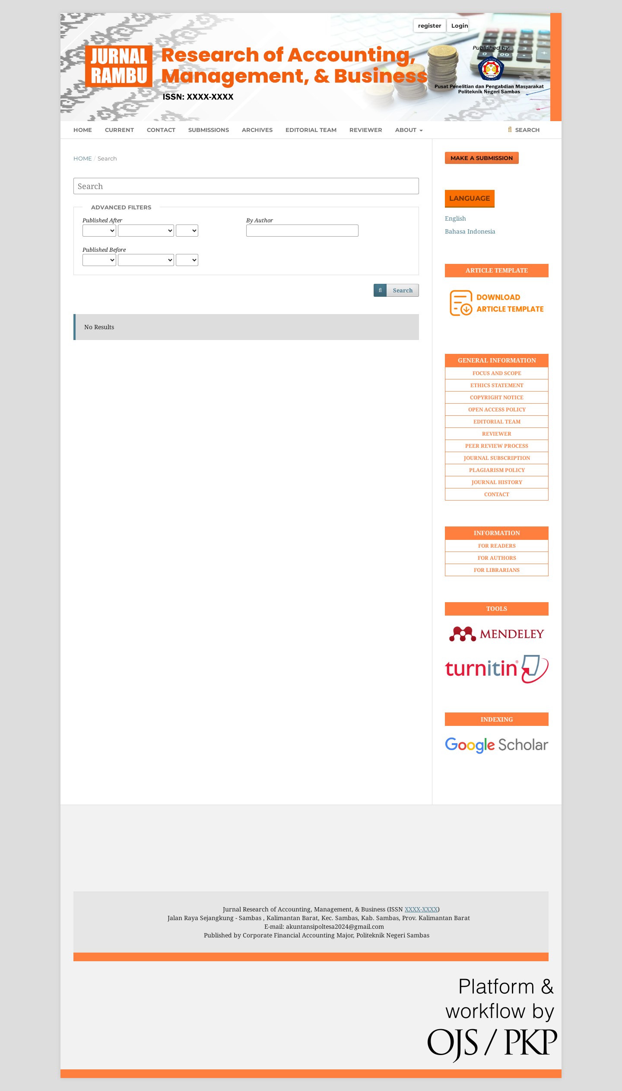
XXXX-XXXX (421, 909)
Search (527, 129)
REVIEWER (365, 129)
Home (82, 158)
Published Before (104, 249)
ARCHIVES (257, 129)
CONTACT (161, 129)
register (429, 25)
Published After (102, 220)
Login (459, 25)
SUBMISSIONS (208, 129)
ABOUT (406, 129)
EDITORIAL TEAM (311, 129)
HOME (82, 129)
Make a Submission (482, 157)
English (455, 218)
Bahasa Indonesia (470, 231)
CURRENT (119, 129)
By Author (259, 220)
